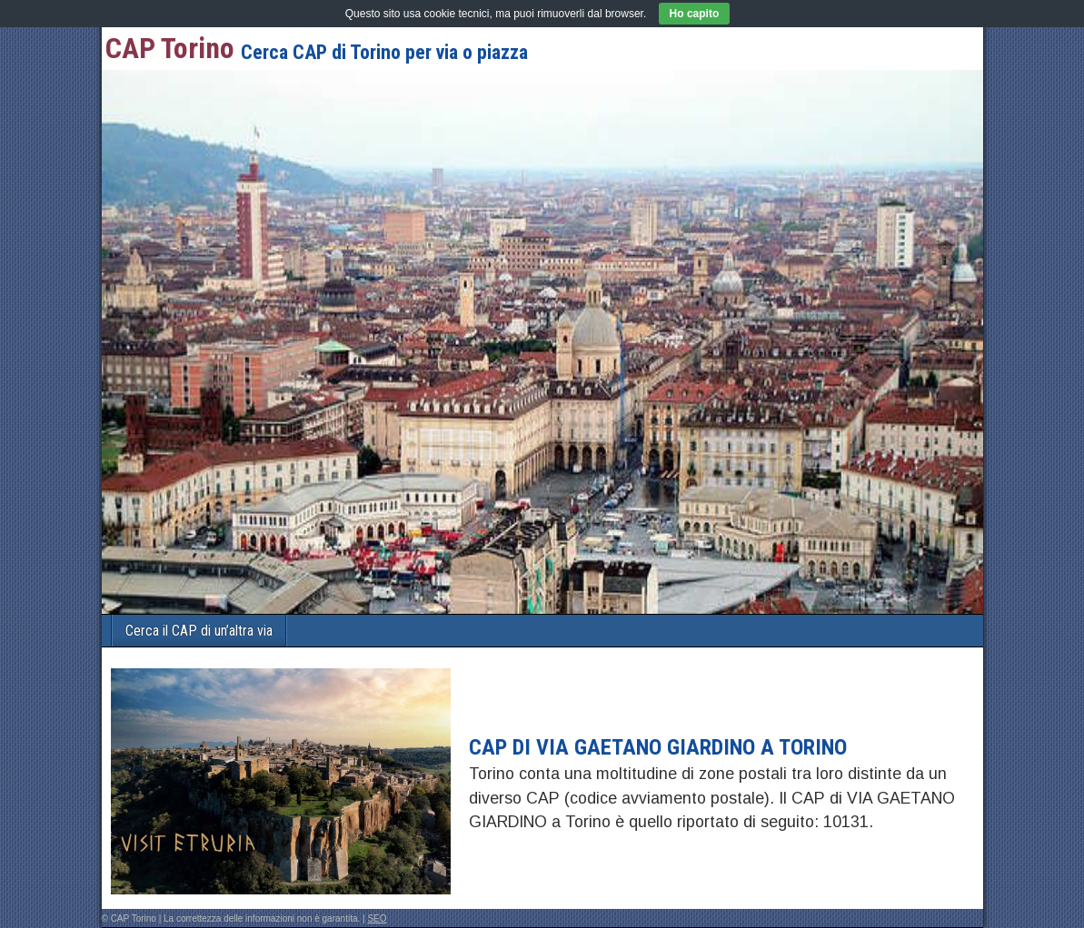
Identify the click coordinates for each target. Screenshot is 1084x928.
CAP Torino (169, 48)
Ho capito (695, 13)
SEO (376, 918)
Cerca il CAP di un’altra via (199, 630)
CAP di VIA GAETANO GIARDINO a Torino (658, 747)
